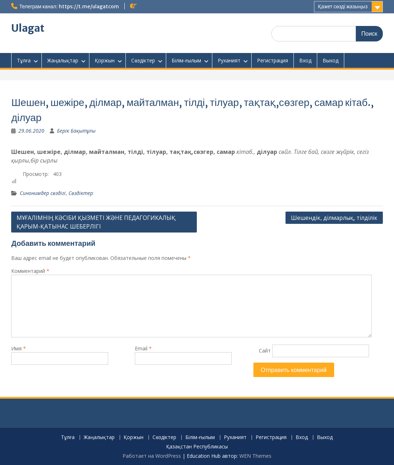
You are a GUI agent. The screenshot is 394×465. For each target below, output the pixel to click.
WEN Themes (255, 455)
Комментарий (30, 270)
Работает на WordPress (152, 455)
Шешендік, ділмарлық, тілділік (334, 218)
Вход (305, 60)
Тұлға (24, 60)
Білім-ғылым (186, 60)
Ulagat (27, 28)
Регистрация (272, 60)
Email (143, 348)
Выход (330, 60)
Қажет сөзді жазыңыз (342, 6)
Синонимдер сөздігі (43, 193)
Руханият (229, 60)
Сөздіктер (143, 60)
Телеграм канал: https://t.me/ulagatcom (69, 6)
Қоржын (105, 60)
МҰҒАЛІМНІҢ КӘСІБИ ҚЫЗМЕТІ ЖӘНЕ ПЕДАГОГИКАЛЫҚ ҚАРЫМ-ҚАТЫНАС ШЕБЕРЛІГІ (96, 222)
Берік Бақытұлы (76, 130)
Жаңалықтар (62, 60)
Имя (18, 348)
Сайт (265, 350)
